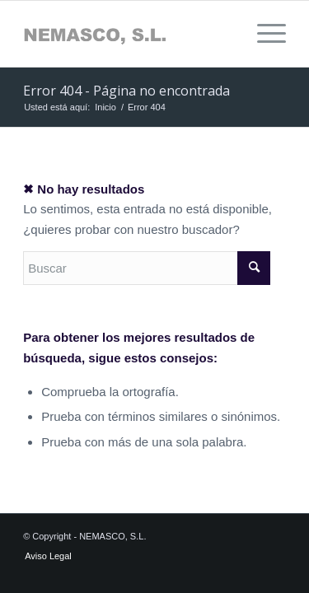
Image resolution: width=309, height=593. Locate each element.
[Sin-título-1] (128, 34)
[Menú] (263, 34)
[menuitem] (263, 34)
